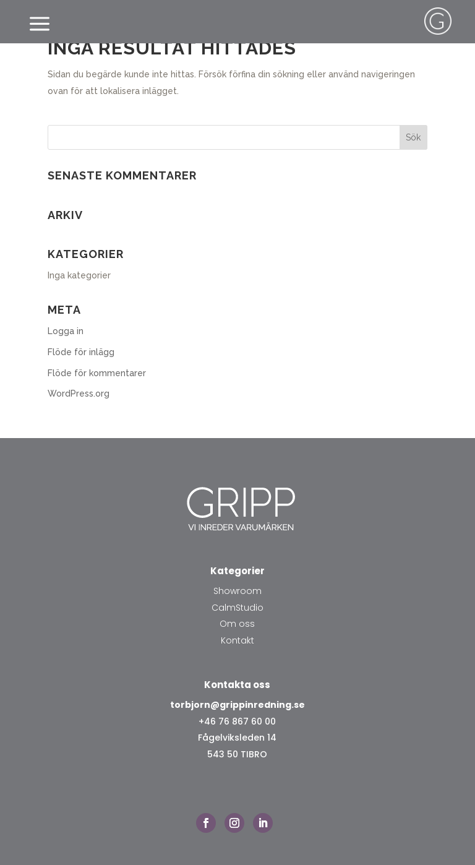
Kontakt (237, 640)
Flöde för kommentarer (97, 373)
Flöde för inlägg (81, 352)
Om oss (237, 624)
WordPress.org (78, 393)
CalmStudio (237, 607)
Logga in (65, 331)
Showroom (237, 591)
